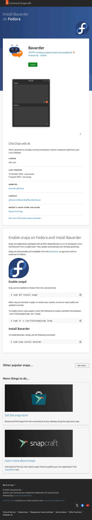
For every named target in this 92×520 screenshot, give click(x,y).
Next (80, 134)
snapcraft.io (10, 470)
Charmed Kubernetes (23, 495)
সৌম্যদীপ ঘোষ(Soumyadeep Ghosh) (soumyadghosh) (50, 52)
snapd (46, 500)
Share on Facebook (82, 505)
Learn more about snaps (20, 460)
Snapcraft (52, 500)
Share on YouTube (87, 505)
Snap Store (53, 251)
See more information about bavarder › (25, 218)
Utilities (43, 55)
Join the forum (8, 500)
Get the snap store (16, 415)
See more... (82, 365)
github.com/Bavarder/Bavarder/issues (25, 200)
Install (32, 64)
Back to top (9, 485)
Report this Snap (16, 211)
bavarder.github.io (16, 188)
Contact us (7, 515)
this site (61, 500)
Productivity (33, 55)
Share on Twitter (77, 505)
